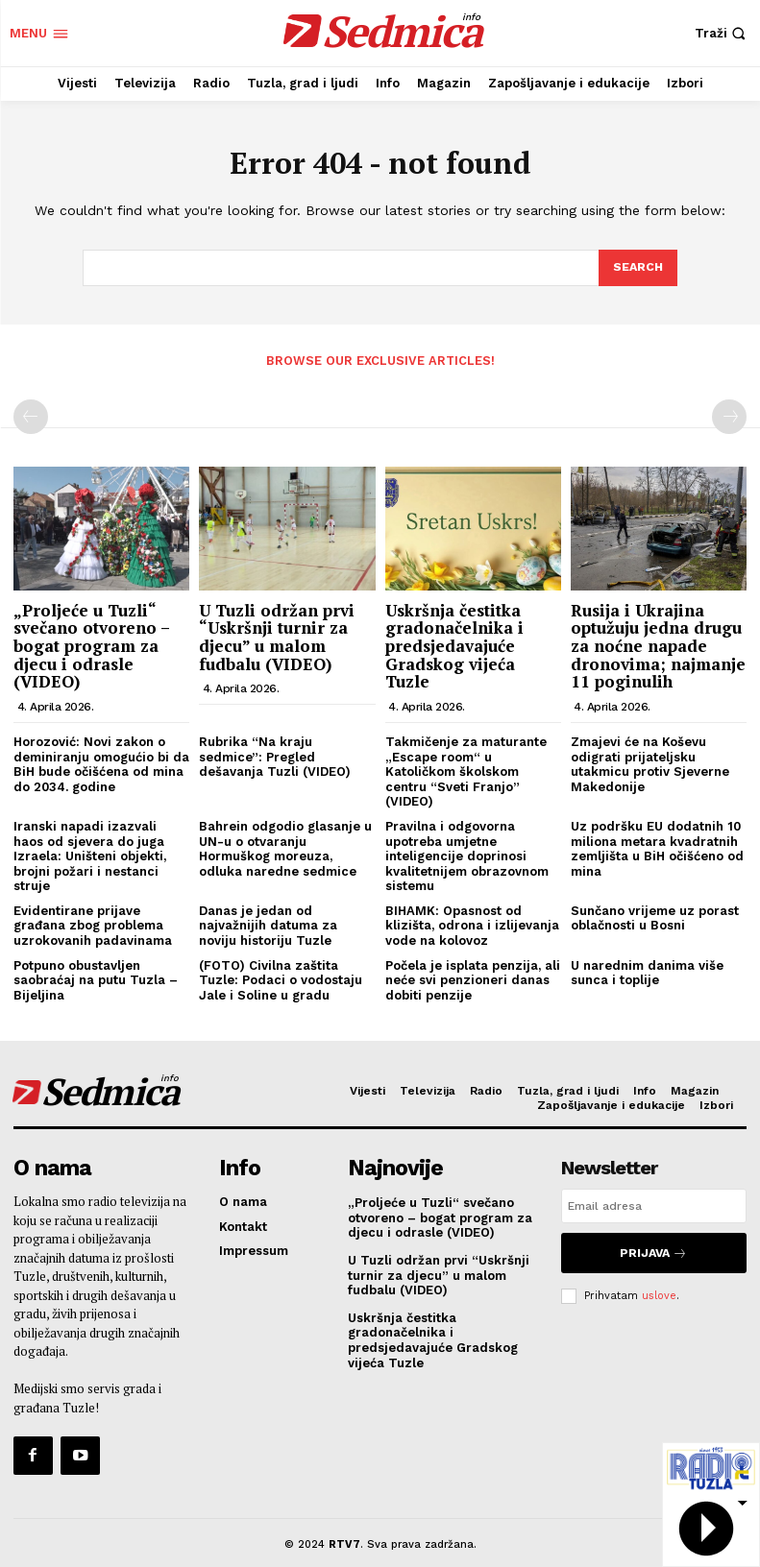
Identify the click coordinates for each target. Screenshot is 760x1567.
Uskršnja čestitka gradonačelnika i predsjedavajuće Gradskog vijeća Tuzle (454, 644)
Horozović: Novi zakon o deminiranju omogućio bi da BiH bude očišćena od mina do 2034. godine (101, 762)
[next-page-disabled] (729, 415)
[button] (722, 33)
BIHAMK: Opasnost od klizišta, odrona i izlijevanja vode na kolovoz (472, 924)
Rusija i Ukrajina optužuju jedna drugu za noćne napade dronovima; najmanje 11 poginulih (658, 644)
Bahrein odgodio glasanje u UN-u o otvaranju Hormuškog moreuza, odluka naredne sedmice (285, 847)
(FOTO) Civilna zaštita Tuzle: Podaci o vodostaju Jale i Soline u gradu (280, 978)
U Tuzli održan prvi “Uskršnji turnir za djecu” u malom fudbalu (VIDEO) (277, 635)
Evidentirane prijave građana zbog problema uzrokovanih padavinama (92, 924)
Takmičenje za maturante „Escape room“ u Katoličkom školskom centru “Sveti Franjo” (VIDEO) (466, 770)
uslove (659, 1287)
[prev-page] (30, 415)
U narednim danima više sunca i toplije (647, 971)
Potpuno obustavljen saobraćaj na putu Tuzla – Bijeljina (95, 978)
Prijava (654, 1249)
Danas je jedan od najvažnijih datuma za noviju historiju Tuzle (268, 924)
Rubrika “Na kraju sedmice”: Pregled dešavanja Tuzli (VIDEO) (275, 755)
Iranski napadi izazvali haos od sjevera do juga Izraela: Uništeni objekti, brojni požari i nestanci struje (89, 854)
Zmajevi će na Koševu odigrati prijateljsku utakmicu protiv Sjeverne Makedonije (650, 762)
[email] (654, 1205)
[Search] (637, 268)
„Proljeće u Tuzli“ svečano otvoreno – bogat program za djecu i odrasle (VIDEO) (91, 644)
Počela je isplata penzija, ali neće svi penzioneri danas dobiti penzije (472, 978)
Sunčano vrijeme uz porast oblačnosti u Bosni (655, 916)
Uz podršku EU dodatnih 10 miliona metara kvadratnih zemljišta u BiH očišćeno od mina (657, 847)
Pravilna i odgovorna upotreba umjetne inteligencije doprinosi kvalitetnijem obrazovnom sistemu (467, 854)
